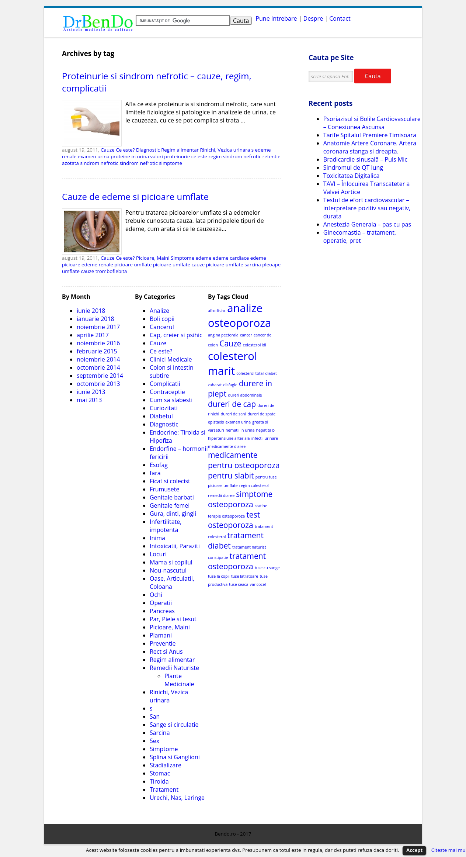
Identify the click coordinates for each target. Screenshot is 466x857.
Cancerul (162, 327)
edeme (203, 258)
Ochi (156, 595)
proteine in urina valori (137, 156)
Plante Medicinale (179, 680)
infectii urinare (264, 438)
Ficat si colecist (170, 481)
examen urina (93, 156)
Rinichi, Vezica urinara (225, 149)
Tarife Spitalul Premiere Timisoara (369, 135)
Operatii (161, 603)
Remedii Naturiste (174, 668)
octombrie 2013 (98, 384)
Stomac (160, 773)
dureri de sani (233, 414)
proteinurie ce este (185, 156)
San (155, 716)
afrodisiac (217, 310)
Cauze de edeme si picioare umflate (135, 196)
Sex (154, 741)
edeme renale (97, 264)
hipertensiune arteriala (229, 438)
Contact (339, 18)
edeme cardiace (231, 258)
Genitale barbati (172, 497)
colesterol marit (232, 363)
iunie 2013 (91, 392)
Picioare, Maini (153, 258)
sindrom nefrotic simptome (150, 163)
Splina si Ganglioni (175, 757)
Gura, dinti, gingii (173, 513)
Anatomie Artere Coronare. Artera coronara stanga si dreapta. (369, 147)
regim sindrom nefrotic (235, 156)
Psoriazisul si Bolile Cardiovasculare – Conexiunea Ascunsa (372, 123)
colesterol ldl (254, 345)
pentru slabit (231, 475)
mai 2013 (89, 400)
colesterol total (250, 373)
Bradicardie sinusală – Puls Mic (365, 159)
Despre (313, 18)
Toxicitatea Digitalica (351, 176)
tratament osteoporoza (237, 561)
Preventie (163, 643)
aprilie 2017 (93, 335)
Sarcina (160, 733)
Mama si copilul (171, 562)
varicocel (258, 584)
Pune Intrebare (276, 18)
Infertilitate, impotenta (165, 526)
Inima (157, 538)
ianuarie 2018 (95, 319)
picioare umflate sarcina (233, 264)
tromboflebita (111, 271)
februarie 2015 (97, 351)
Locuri (158, 554)
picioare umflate (133, 264)
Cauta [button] (372, 76)
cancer (246, 335)
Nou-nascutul (168, 570)
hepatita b (265, 430)
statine (261, 505)
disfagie (230, 384)
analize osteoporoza (239, 315)
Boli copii (162, 319)
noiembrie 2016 (98, 343)
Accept (414, 850)
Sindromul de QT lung (353, 167)
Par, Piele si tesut (173, 619)
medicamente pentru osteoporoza (244, 460)
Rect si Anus (166, 651)
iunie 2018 (91, 311)
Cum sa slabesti (171, 400)
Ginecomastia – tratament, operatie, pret (359, 236)
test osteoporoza (234, 519)
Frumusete (165, 489)
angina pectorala (223, 335)
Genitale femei (169, 505)
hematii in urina (240, 430)
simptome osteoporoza (240, 499)
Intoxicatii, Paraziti (175, 546)
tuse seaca (238, 584)
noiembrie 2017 (98, 327)
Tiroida (159, 781)
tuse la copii (219, 576)
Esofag (159, 465)
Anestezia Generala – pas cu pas (367, 224)
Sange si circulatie (174, 724)
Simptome (182, 258)
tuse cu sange (267, 567)
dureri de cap (232, 404)
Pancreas (162, 611)
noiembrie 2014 (98, 359)
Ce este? (125, 149)
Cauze (108, 149)
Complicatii (165, 384)
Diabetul (161, 416)
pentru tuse (266, 477)
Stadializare (165, 765)
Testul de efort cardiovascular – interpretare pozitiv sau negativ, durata (366, 208)
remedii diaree (221, 495)
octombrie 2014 (98, 367)
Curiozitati (164, 408)
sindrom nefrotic (99, 163)
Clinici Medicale (171, 359)
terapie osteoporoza (226, 516)
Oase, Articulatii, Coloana (172, 582)
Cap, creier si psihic (176, 335)
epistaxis (216, 422)
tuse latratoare (244, 576)
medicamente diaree (227, 446)
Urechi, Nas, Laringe (177, 798)
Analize (159, 311)
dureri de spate (262, 414)
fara (155, 473)
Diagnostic (148, 149)
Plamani (161, 635)
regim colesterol (254, 485)
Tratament (164, 789)
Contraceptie (167, 392)
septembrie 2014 (100, 376)
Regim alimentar (180, 149)
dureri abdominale (245, 395)
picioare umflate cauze (179, 264)
